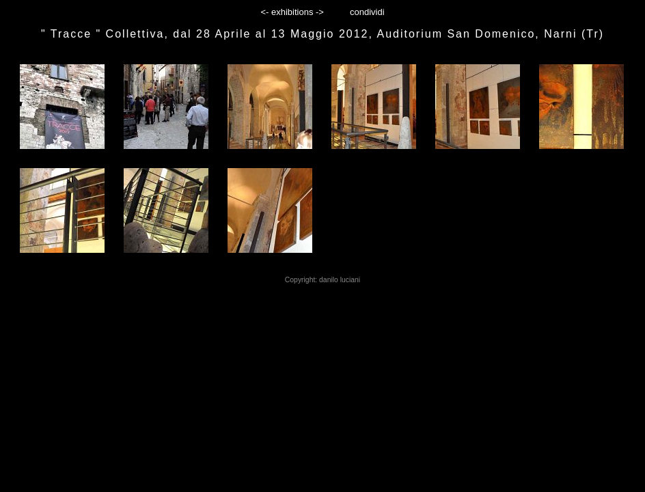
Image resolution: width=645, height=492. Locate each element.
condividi (367, 12)
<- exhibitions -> (292, 12)
